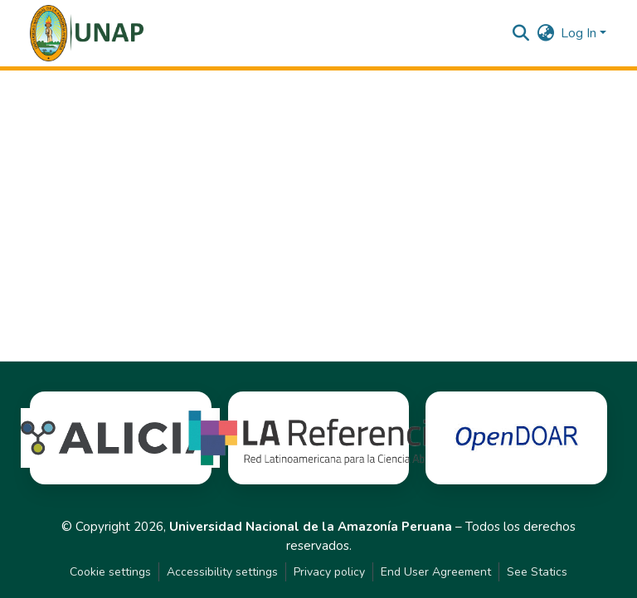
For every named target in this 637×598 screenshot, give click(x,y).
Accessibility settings (222, 572)
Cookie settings (110, 572)
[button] (86, 33)
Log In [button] (580, 33)
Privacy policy (329, 572)
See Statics (537, 572)
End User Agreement (436, 572)
